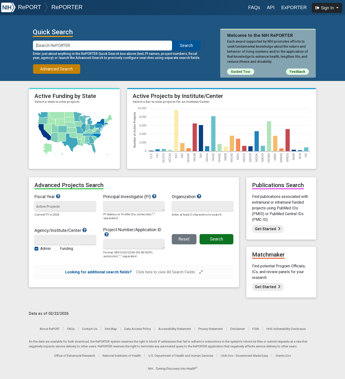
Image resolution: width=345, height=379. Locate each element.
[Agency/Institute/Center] (65, 240)
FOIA (255, 329)
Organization (200, 196)
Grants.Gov (283, 355)
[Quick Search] (134, 206)
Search (186, 45)
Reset (184, 239)
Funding (66, 248)
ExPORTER (294, 7)
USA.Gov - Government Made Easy (244, 355)
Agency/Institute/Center (65, 230)
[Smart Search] (102, 45)
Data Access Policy (137, 329)
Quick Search (53, 32)
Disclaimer (237, 329)
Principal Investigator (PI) (134, 196)
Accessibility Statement (174, 329)
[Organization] (202, 206)
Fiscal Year (65, 196)
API (271, 7)
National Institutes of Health (122, 355)
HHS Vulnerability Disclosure (286, 329)
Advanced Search (56, 69)
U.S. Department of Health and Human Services (180, 355)
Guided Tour (241, 72)
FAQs (254, 7)
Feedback (297, 72)
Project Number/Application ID (134, 232)
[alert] (133, 272)
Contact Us (89, 329)
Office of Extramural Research (74, 355)
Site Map (111, 329)
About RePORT (50, 329)
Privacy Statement (210, 329)
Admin (45, 248)
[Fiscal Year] (65, 206)
